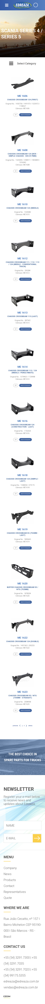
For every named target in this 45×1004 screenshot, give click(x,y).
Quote (8, 898)
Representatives (15, 892)
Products (10, 880)
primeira (15, 725)
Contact (9, 886)
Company (10, 868)
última (30, 725)
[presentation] (22, 815)
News (8, 874)
